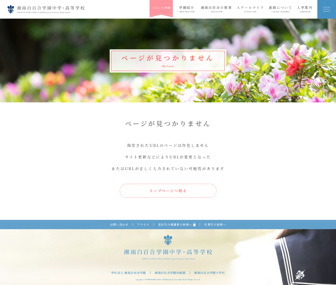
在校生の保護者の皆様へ (177, 224)
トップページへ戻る (168, 190)
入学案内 (305, 9)
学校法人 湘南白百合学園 (128, 272)
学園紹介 (187, 9)
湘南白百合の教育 (216, 9)
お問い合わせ (119, 224)
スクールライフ (250, 9)
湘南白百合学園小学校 (209, 272)
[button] (326, 9)
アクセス (143, 224)
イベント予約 (161, 8)
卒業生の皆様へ (215, 224)
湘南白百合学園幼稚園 (170, 272)
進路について (280, 9)
